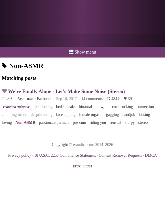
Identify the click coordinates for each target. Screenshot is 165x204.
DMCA (151, 155)
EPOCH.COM (82, 166)
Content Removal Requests (120, 155)
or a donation (82, 40)
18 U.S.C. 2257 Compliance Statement (65, 155)
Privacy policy (19, 155)
